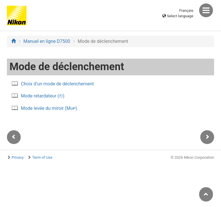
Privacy (18, 157)
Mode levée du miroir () (49, 108)
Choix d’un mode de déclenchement (57, 84)
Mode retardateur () (42, 96)
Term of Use (42, 157)
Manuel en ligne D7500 (46, 41)
